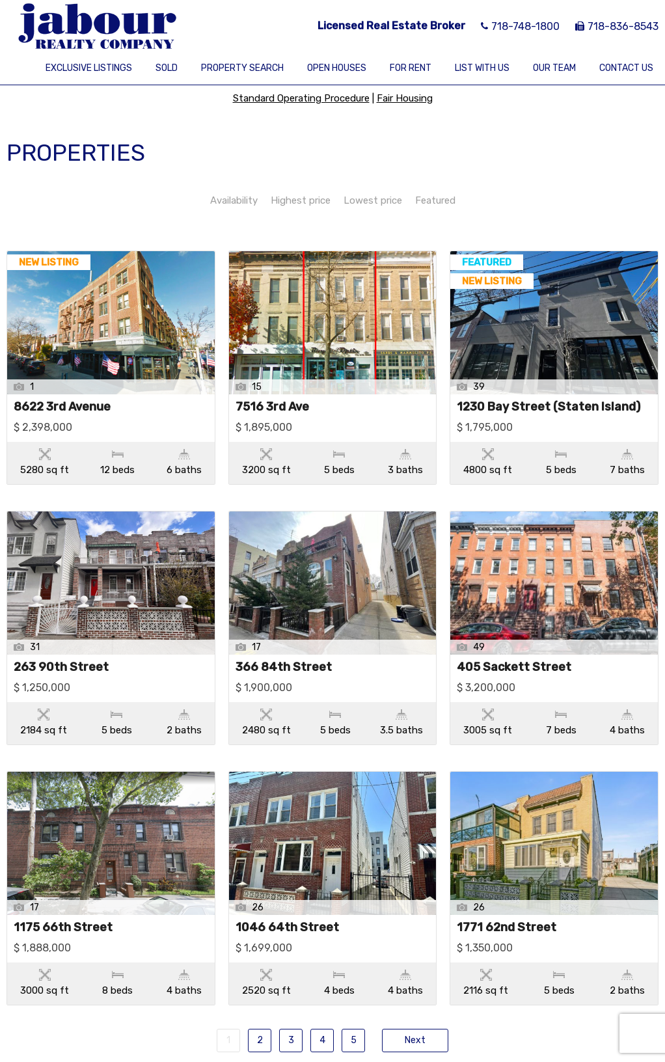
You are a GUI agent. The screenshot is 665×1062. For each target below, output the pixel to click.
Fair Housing (405, 98)
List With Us (482, 68)
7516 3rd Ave (272, 407)
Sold (167, 68)
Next (415, 958)
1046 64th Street (287, 873)
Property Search (242, 68)
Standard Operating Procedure (301, 98)
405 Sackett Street (514, 640)
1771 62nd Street (506, 873)
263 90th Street (61, 640)
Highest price (301, 200)
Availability (234, 200)
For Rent (410, 68)
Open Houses (336, 68)
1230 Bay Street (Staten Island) (548, 407)
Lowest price (373, 200)
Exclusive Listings (89, 68)
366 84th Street (284, 640)
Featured (435, 200)
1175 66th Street (63, 873)
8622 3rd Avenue (62, 407)
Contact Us (626, 68)
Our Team (554, 68)
